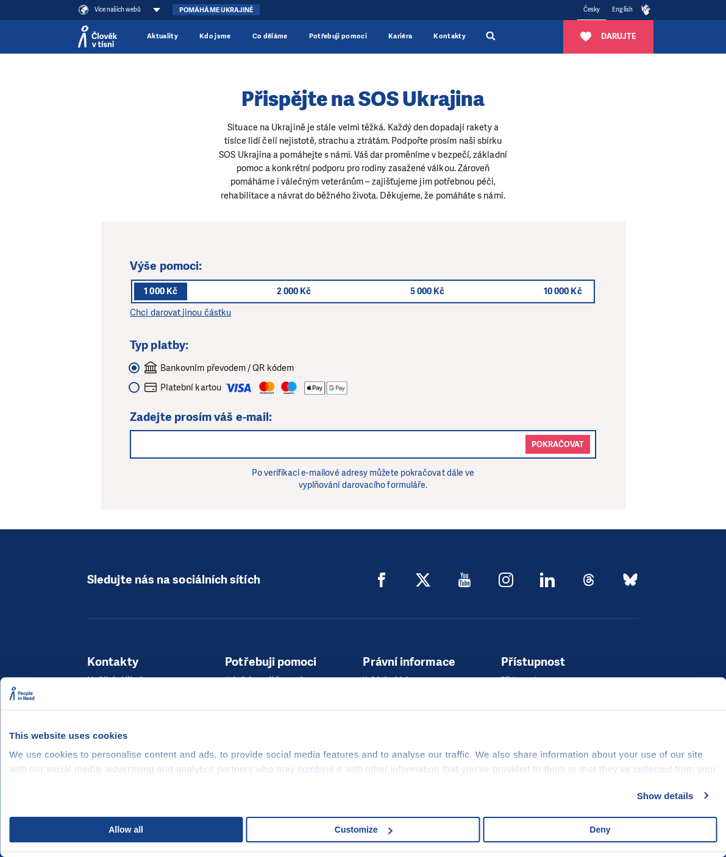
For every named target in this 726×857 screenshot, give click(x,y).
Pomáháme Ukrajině (216, 10)
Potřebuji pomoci (338, 36)
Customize (364, 829)
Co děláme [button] (270, 36)
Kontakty (449, 36)
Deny (599, 829)
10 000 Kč (563, 291)
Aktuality (162, 36)
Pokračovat (558, 444)
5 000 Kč (427, 291)
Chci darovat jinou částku (180, 312)
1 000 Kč (160, 291)
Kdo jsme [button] (215, 36)
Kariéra (400, 36)
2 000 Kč (294, 291)
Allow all (126, 829)
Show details (665, 796)
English (622, 9)
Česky (591, 9)
